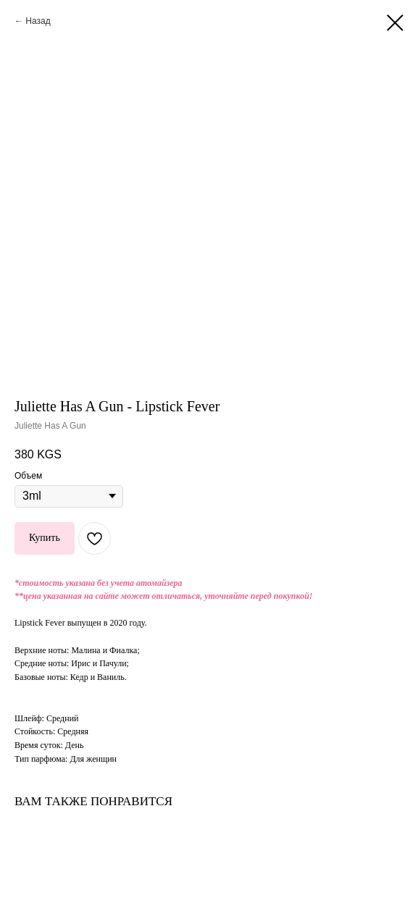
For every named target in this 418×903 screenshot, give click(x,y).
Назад (37, 21)
